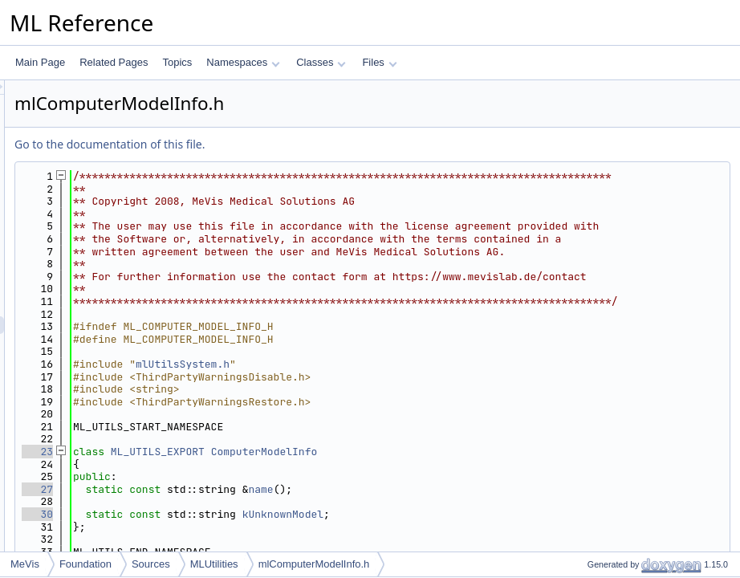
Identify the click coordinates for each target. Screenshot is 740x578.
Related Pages (113, 62)
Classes (321, 62)
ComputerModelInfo (465, 514)
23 (238, 514)
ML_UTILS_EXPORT (358, 514)
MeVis (24, 564)
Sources (151, 564)
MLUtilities (214, 564)
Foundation (85, 564)
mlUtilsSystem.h (383, 427)
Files (379, 62)
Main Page (40, 62)
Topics (177, 62)
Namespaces (242, 62)
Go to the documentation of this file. (310, 144)
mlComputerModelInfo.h (314, 564)
